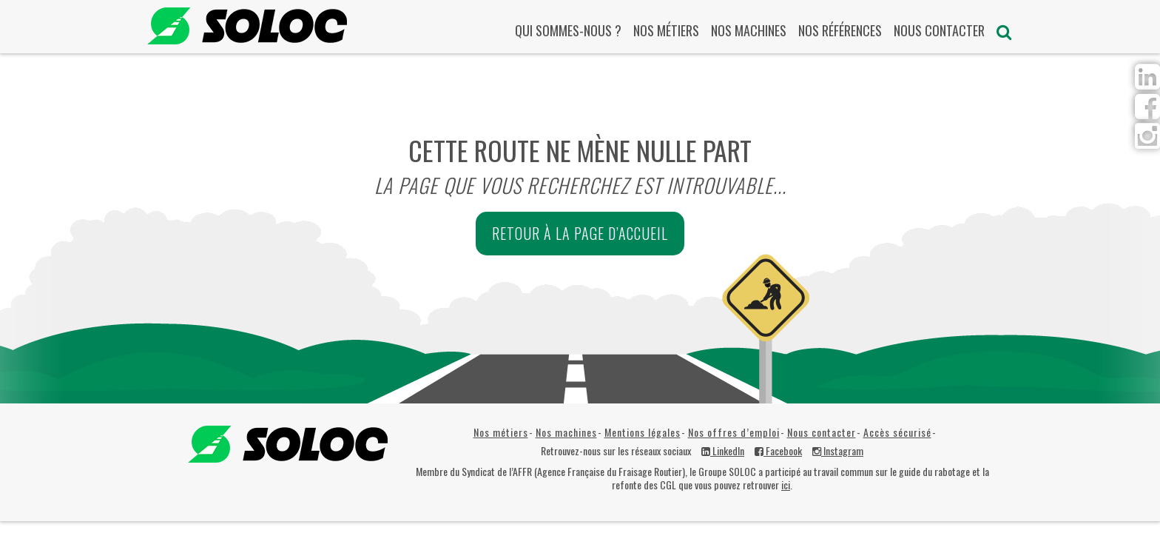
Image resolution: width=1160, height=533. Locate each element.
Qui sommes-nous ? (568, 30)
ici (785, 485)
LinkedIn (722, 450)
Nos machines (748, 30)
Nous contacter (939, 30)
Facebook (778, 450)
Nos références (840, 30)
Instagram (837, 450)
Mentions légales (642, 432)
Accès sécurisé (897, 432)
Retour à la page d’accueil (580, 233)
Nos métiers (666, 30)
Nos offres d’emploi (734, 432)
